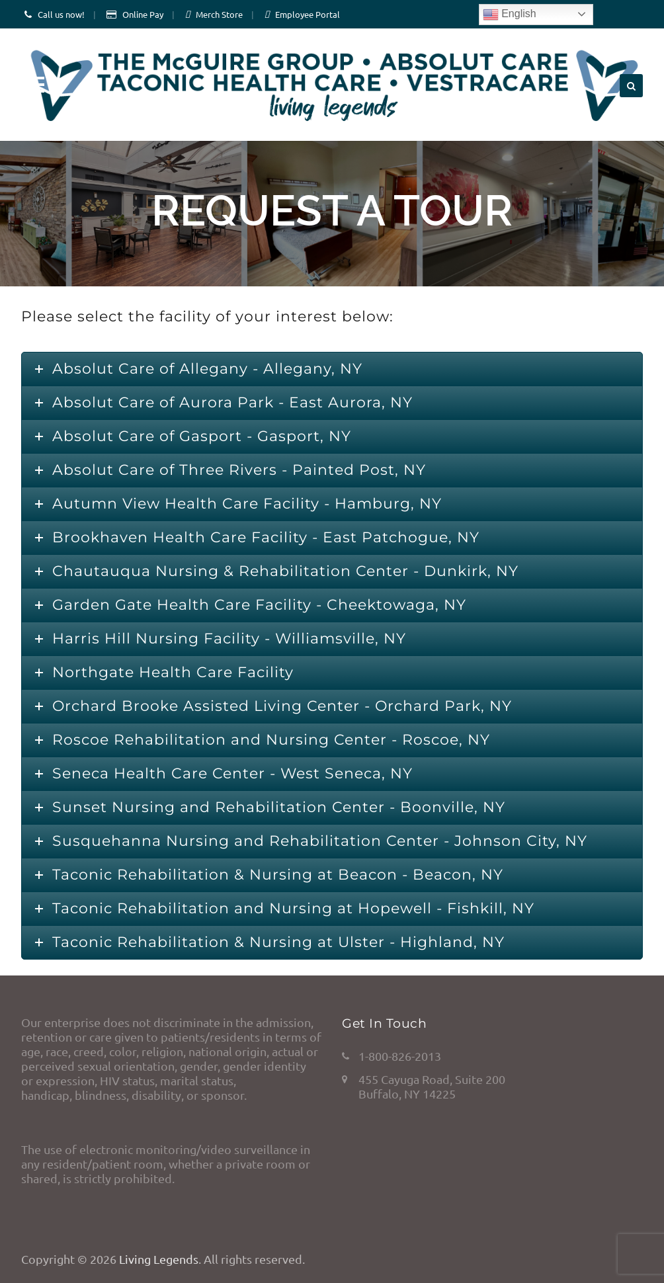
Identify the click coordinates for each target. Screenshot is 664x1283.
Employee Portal (307, 14)
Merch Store (219, 14)
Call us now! (61, 14)
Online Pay (142, 14)
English (509, 14)
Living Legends (158, 1259)
